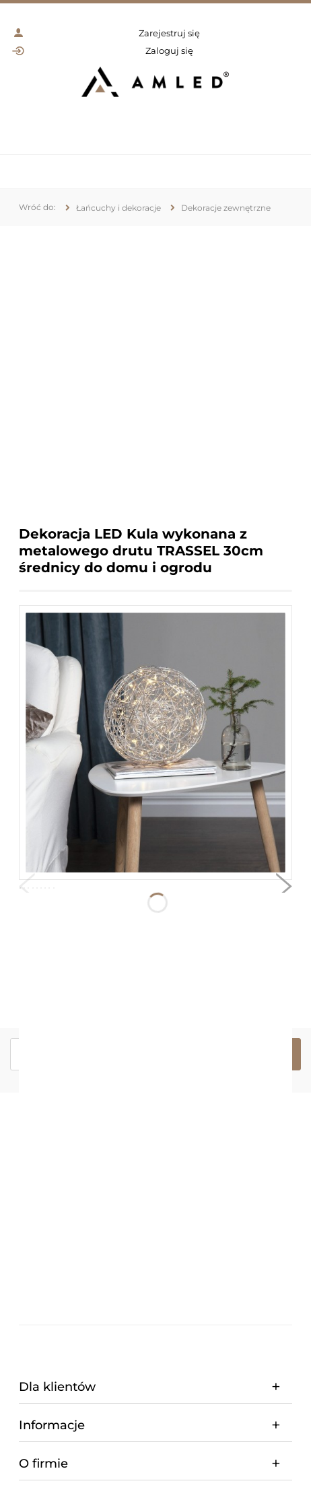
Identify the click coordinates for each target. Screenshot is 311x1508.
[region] (155, 366)
